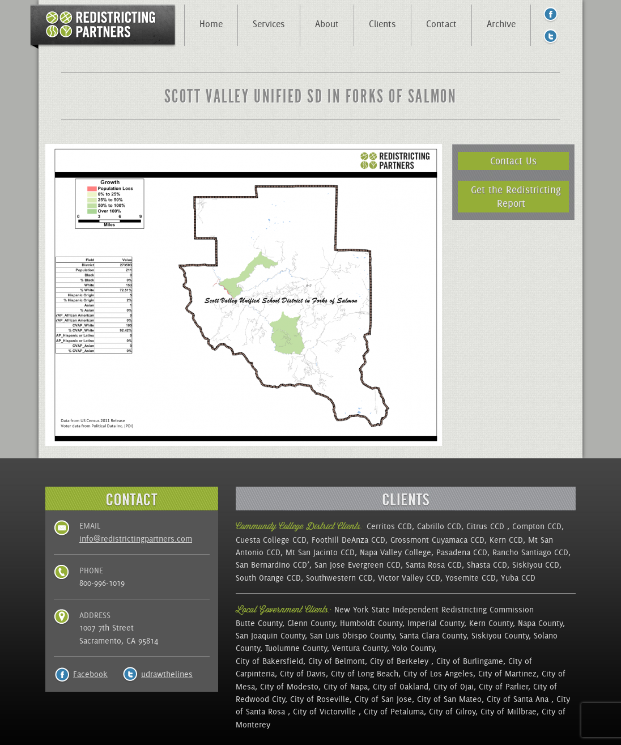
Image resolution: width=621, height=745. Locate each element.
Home (211, 23)
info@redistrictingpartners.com (135, 539)
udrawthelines (167, 674)
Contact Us (513, 161)
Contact (441, 23)
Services (269, 23)
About (327, 23)
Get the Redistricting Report (516, 196)
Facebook (90, 674)
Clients (382, 23)
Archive (501, 23)
